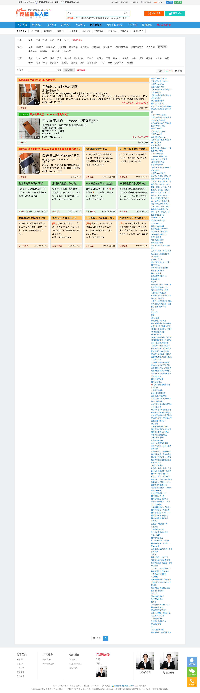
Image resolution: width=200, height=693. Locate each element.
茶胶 (134, 58)
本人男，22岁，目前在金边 (161, 251)
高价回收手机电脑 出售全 (160, 245)
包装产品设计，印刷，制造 (161, 446)
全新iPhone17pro (157, 84)
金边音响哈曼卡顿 (157, 215)
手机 (78, 18)
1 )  (152, 627)
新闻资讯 (147, 25)
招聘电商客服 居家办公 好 (160, 513)
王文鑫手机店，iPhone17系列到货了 (49, 114)
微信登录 (178, 2)
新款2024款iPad (157, 165)
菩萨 (82, 62)
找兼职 (153, 585)
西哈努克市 (79, 58)
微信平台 (148, 2)
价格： (20, 69)
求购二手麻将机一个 (158, 493)
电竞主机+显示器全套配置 (160, 326)
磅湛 (141, 58)
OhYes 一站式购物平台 (159, 474)
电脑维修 (73, 47)
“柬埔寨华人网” (75, 686)
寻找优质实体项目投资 (159, 532)
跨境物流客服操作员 (158, 276)
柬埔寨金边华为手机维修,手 (161, 413)
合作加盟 (20, 676)
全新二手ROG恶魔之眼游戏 (161, 106)
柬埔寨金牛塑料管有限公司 (161, 109)
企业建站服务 (49, 664)
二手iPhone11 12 (157, 226)
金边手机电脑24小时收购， (161, 371)
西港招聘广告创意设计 (159, 485)
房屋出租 (61, 31)
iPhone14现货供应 (158, 220)
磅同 (167, 58)
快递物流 (99, 31)
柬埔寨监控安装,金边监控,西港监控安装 (107, 183)
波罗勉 (74, 62)
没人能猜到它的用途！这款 (161, 304)
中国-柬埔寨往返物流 (159, 435)
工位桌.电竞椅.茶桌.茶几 (160, 201)
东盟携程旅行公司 (157, 529)
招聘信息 (51, 25)
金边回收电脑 (156, 142)
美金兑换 (85, 47)
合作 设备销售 (156, 504)
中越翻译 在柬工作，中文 (160, 605)
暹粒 (52, 58)
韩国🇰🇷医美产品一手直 (159, 290)
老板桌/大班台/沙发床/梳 (160, 179)
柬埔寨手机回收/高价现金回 (161, 418)
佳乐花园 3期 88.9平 (158, 307)
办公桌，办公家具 (157, 298)
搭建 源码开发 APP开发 (160, 571)
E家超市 (154, 593)
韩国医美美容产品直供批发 (161, 580)
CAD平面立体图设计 (158, 234)
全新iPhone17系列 (158, 126)
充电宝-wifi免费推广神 (159, 524)
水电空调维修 (137, 47)
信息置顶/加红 (75, 664)
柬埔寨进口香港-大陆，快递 (161, 479)
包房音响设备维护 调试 (31, 183)
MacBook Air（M (157, 218)
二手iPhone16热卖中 (159, 115)
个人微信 (150, 47)
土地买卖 (86, 31)
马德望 (68, 58)
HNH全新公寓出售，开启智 (161, 329)
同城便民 (112, 31)
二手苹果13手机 (157, 151)
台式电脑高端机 (157, 401)
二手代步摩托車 (157, 619)
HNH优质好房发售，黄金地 (161, 337)
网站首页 (22, 25)
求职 (38, 40)
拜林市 (116, 58)
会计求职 (154, 552)
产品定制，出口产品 (158, 321)
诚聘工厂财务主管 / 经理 (160, 262)
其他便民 (67, 51)
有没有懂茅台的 (157, 440)
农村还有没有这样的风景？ (161, 374)
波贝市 (100, 58)
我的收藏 (124, 2)
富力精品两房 (156, 463)
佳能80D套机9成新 (158, 393)
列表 (180, 71)
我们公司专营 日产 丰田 (160, 432)
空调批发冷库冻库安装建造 (161, 582)
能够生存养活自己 (157, 596)
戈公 (38, 62)
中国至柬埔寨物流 (157, 438)
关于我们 (20, 659)
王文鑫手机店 (156, 92)
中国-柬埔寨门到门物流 (159, 268)
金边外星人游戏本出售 (159, 232)
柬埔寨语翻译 (156, 624)
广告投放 (132, 25)
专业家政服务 (156, 376)
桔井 (45, 62)
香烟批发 (154, 527)
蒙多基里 (54, 62)
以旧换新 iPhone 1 (158, 137)
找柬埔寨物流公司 (157, 591)
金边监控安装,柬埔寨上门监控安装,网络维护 (143, 218)
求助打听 (125, 31)
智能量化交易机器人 (97, 149)
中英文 (153, 554)
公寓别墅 (74, 31)
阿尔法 (153, 282)
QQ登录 (169, 2)
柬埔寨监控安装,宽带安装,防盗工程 (37, 218)
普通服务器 (155, 279)
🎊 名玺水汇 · (156, 257)
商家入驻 (177, 13)
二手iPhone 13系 (157, 154)
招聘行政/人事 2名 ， (159, 104)
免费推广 (44, 51)
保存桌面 (114, 2)
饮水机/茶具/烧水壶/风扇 (160, 204)
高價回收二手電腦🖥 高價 (160, 560)
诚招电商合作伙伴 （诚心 (160, 502)
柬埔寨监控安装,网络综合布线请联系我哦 (141, 183)
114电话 (39, 47)
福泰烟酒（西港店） (158, 421)
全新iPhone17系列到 (159, 78)
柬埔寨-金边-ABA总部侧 (160, 351)
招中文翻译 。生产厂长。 (160, 557)
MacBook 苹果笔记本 (159, 156)
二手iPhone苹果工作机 (159, 426)
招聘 (45, 40)
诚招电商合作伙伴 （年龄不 (161, 488)
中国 (45, 58)
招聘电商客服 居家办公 (159, 499)
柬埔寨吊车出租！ (157, 271)
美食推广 (107, 47)
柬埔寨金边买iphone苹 (159, 229)
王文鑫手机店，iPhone (159, 81)
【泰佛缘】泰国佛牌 (158, 293)
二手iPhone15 (156, 134)
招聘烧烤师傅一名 (157, 496)
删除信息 (73, 668)
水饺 (82, 18)
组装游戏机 (155, 170)
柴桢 (110, 62)
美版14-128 (155, 535)
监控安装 (162, 47)
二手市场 (35, 31)
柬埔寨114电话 (115, 25)
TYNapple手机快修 (118, 18)
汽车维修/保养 (121, 47)
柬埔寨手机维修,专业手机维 (161, 415)
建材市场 (48, 31)
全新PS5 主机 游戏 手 (159, 159)
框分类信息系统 (124, 686)
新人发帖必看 (164, 25)
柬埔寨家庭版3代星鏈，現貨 (161, 549)
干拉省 (90, 58)
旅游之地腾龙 (156, 237)
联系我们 (20, 664)
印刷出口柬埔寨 (157, 465)
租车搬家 (50, 47)
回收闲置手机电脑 (157, 162)
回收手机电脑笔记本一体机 (161, 168)
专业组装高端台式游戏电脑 (161, 117)
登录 (160, 2)
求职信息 (37, 25)
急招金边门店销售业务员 (160, 254)
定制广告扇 (155, 318)
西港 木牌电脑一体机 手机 (160, 613)
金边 (38, 58)
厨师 (152, 315)
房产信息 (66, 25)
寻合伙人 (154, 521)
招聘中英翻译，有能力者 (160, 510)
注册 (156, 2)
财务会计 (154, 449)
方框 (171, 71)
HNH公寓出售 (156, 335)
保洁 (152, 310)
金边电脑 (154, 387)
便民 (67, 40)
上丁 (103, 62)
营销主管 (154, 312)
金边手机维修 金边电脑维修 (161, 404)
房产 (52, 40)
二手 (59, 40)
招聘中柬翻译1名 (157, 607)
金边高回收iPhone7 (158, 87)
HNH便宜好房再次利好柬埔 (161, 340)
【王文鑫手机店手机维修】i (161, 90)
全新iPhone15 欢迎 (158, 173)
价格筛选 (69, 70)
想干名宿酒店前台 (157, 240)
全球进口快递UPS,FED (159, 287)
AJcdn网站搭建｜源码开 (160, 541)
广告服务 (20, 668)
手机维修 (62, 47)
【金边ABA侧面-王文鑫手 (160, 346)
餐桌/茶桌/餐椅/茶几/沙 (159, 209)
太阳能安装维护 (157, 390)
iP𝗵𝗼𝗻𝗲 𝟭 (155, 546)
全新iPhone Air (156, 129)
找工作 (153, 602)
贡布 (59, 58)
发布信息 (156, 13)
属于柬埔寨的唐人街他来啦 (161, 323)
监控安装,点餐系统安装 (64, 218)
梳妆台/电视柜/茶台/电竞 (160, 198)
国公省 (130, 62)
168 (108, 18)
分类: (19, 40)
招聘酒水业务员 (157, 538)
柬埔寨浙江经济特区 (158, 610)
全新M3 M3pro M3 (158, 131)
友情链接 (20, 672)
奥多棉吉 (119, 62)
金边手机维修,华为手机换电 (161, 357)
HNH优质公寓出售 (158, 332)
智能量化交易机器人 (158, 621)
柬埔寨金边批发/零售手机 (160, 365)
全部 (30, 40)
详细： (20, 47)
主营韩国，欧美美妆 (158, 396)
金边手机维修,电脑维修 (159, 343)
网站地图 (143, 686)
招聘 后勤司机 (156, 382)
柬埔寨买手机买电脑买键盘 (161, 296)
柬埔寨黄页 (96, 25)
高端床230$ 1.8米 (157, 616)
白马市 (125, 58)
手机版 (134, 2)
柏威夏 (65, 62)
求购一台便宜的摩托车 (159, 443)
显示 (160, 71)
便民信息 (80, 25)
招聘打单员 (155, 265)
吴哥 (108, 58)
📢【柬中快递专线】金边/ (160, 385)
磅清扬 (149, 58)
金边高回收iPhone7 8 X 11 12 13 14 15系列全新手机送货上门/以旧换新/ (67, 149)
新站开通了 (138, 31)
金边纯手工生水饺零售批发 (95, 18)
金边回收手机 (156, 98)
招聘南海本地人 (157, 273)
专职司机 (154, 577)
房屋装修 (32, 51)
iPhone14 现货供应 (158, 120)
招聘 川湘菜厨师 (157, 379)
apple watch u (156, 223)
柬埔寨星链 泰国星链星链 (160, 588)
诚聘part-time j (156, 490)
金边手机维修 (156, 407)
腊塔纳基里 (92, 62)
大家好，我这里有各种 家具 (161, 301)
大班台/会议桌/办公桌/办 (160, 195)
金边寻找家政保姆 (157, 101)
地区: (19, 58)
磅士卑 (159, 58)
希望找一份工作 (157, 259)
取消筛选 (81, 70)
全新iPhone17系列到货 (42, 80)
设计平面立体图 (157, 243)
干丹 (30, 62)
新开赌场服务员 (157, 599)
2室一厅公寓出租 (157, 630)
